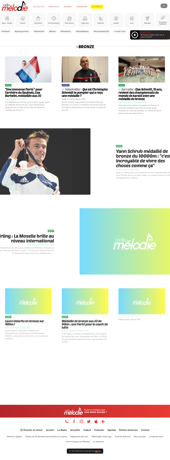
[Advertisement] (85, 370)
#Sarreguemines (22, 31)
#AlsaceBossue (82, 31)
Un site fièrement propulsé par (85, 451)
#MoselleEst (66, 31)
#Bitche (52, 31)
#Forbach (6, 31)
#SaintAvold (39, 31)
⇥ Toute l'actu (120, 31)
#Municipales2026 (101, 31)
